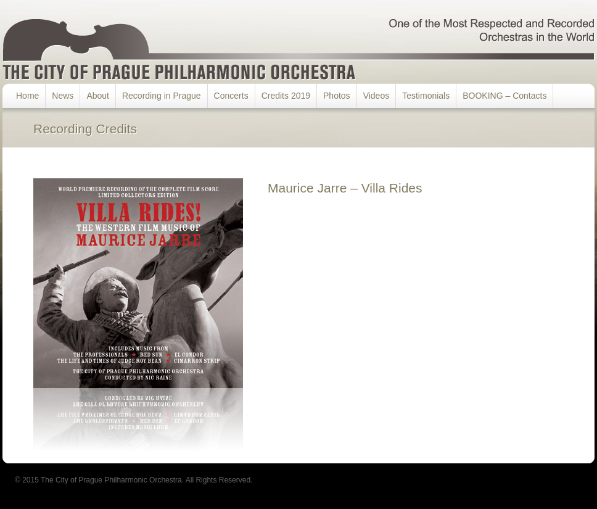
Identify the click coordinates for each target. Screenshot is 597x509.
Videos (376, 96)
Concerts (231, 96)
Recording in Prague (161, 96)
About (97, 96)
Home (27, 96)
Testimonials (426, 96)
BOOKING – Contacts (504, 96)
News (62, 96)
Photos (336, 96)
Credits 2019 (285, 96)
